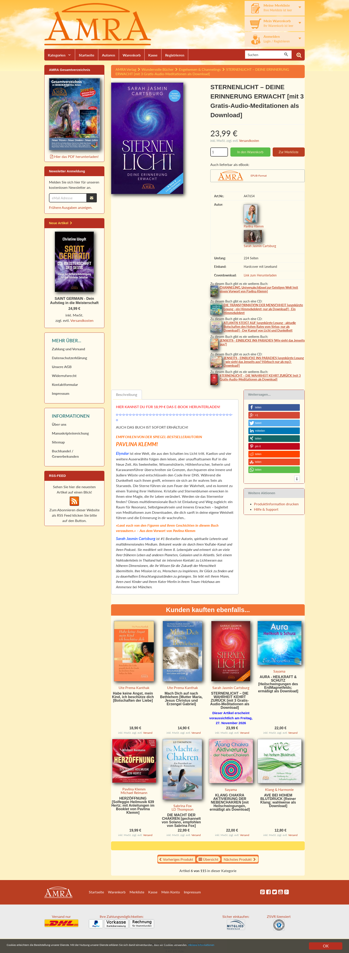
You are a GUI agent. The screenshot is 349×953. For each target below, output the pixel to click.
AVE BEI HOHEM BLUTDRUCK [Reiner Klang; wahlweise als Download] (278, 800)
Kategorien (56, 55)
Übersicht (208, 859)
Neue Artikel (61, 223)
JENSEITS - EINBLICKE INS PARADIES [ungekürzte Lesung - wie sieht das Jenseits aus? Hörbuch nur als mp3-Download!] (264, 361)
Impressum (60, 393)
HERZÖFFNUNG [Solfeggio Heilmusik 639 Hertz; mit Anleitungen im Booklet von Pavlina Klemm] (133, 805)
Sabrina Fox (182, 806)
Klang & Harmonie (279, 789)
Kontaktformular (65, 385)
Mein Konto (170, 892)
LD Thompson (182, 809)
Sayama (279, 671)
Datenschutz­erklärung (69, 358)
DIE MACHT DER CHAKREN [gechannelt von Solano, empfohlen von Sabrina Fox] (181, 820)
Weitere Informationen (281, 946)
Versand (147, 732)
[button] (274, 407)
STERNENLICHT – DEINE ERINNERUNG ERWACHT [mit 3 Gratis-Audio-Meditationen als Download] (202, 71)
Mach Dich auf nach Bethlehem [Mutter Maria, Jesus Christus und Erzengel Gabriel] (181, 698)
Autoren (108, 55)
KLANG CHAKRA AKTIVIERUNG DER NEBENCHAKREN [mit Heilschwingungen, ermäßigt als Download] (230, 802)
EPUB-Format (259, 175)
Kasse (153, 55)
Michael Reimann (134, 792)
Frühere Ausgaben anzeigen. (70, 207)
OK (326, 946)
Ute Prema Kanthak (134, 687)
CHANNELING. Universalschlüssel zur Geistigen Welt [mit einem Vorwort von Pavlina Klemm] (259, 289)
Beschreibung (126, 394)
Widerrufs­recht (64, 376)
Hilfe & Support (266, 509)
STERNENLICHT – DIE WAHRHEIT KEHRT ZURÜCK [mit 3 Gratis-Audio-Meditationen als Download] (260, 377)
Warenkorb (132, 55)
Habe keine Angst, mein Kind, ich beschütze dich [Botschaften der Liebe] (133, 696)
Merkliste (137, 892)
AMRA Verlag (126, 69)
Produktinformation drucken (276, 504)
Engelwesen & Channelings (200, 69)
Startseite (86, 55)
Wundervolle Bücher (158, 69)
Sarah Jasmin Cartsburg (260, 246)
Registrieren (174, 55)
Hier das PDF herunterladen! (74, 156)
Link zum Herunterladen (260, 275)
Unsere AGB (62, 367)
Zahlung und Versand (68, 349)
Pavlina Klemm (254, 226)
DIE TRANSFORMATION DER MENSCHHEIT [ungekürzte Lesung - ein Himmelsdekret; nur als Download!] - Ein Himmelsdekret (263, 308)
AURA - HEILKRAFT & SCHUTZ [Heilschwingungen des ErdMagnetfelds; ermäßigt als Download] (278, 684)
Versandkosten (249, 141)
